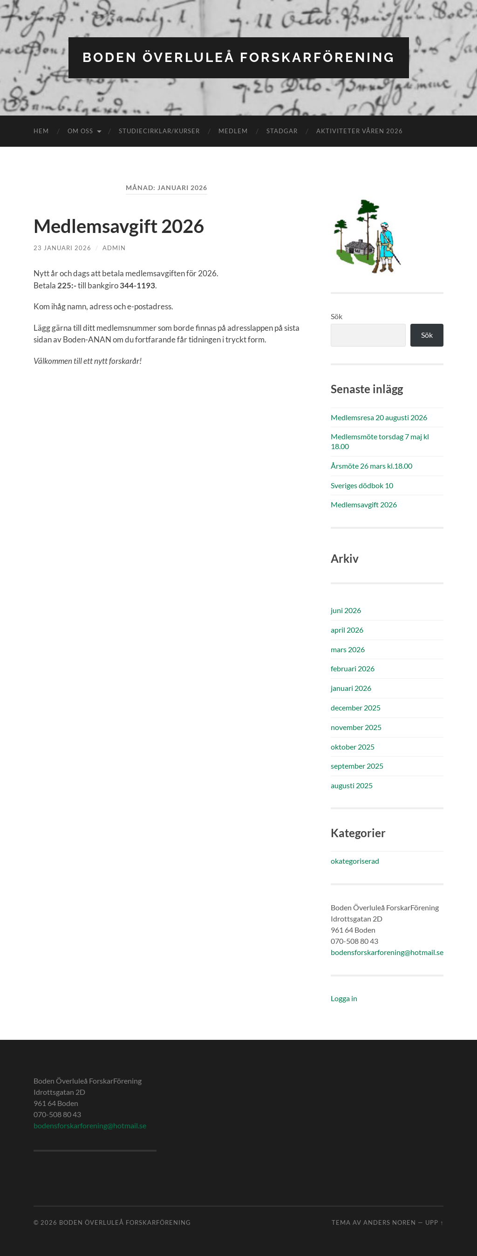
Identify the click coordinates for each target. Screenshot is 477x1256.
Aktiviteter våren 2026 (359, 131)
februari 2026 (353, 668)
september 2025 (357, 765)
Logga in (344, 998)
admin (114, 248)
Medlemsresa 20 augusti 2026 (379, 417)
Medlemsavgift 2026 (119, 226)
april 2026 (347, 629)
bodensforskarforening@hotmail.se (387, 952)
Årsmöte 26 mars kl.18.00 (371, 465)
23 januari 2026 (62, 248)
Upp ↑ (434, 1222)
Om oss (80, 131)
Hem (41, 131)
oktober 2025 (353, 746)
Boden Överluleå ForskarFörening (238, 57)
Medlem (233, 131)
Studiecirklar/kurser (159, 131)
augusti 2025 (352, 785)
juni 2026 (346, 610)
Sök (336, 316)
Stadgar (282, 131)
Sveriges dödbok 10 (362, 485)
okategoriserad (355, 860)
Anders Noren (389, 1222)
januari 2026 (351, 687)
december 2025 (356, 707)
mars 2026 (348, 649)
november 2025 (356, 727)
